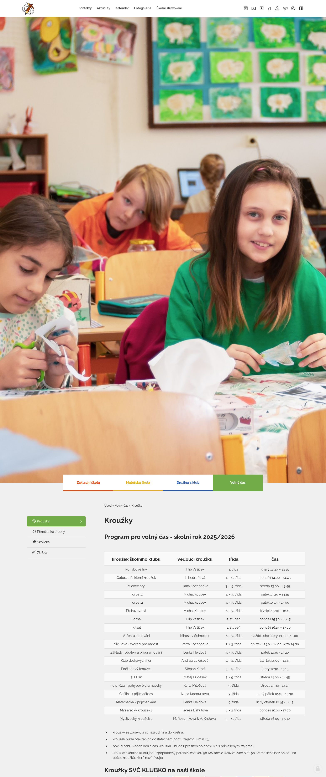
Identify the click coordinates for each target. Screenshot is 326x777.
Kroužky (41, 521)
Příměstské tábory (48, 531)
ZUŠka (39, 552)
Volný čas (121, 505)
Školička (41, 542)
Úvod (108, 505)
